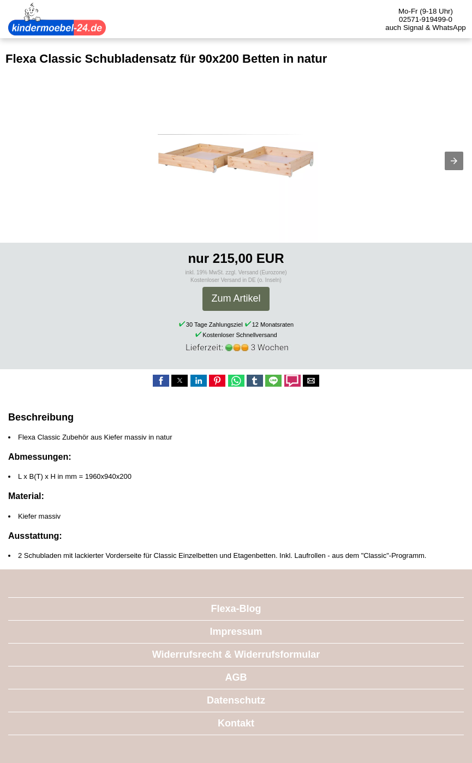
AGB (236, 677)
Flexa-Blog (236, 608)
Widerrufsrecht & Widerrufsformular (236, 654)
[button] (454, 161)
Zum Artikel (235, 298)
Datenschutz (236, 700)
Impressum (236, 631)
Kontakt (236, 723)
